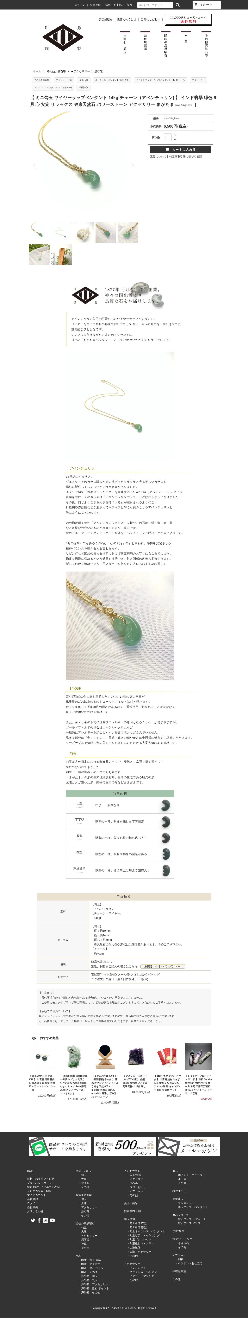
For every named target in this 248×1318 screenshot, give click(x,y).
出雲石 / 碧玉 (83, 1170)
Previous (35, 166)
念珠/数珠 (178, 1231)
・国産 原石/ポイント (92, 1268)
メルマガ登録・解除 (39, 1191)
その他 (176, 1279)
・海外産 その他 (89, 1292)
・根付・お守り (136, 1187)
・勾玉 (82, 1175)
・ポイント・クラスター (190, 1175)
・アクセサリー (87, 1183)
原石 (175, 1170)
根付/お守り (179, 1191)
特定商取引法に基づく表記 (185, 156)
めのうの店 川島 (35, 5)
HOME (31, 1170)
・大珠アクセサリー (139, 1251)
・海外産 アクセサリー (93, 1284)
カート (203, 4)
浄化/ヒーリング (182, 1239)
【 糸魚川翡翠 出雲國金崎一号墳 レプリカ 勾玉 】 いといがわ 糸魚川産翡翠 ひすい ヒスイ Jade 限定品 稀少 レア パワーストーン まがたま (73, 1085)
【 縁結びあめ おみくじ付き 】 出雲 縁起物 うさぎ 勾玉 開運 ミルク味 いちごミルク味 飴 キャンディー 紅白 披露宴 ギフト (167, 1083)
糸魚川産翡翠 (84, 1195)
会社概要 (32, 1207)
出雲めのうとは (126, 19)
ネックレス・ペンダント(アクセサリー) (53, 87)
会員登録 (95, 4)
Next (132, 166)
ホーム (37, 71)
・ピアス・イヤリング (140, 1276)
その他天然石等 (56, 71)
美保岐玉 (177, 1199)
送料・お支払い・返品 (119, 4)
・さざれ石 (182, 1243)
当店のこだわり (150, 19)
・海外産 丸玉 (87, 1280)
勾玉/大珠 (83, 80)
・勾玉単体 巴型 (137, 1223)
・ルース (180, 1179)
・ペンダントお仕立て (188, 1263)
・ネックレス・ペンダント (143, 1271)
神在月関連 (179, 1271)
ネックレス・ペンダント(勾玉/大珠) (112, 80)
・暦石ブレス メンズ (188, 1223)
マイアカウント (36, 1195)
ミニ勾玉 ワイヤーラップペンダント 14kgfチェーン (160, 80)
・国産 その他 (87, 1272)
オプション (179, 1255)
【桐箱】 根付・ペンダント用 (162, 966)
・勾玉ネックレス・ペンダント (146, 1231)
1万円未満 (83, 87)
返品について (158, 156)
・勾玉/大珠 (134, 1175)
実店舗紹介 (105, 19)
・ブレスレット (136, 1267)
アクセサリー (198, 80)
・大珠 (82, 1179)
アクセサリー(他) (64, 80)
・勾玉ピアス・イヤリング (143, 1235)
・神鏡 (82, 1243)
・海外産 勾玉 (87, 1276)
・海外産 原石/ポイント (93, 1288)
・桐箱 (179, 1259)
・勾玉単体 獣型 (137, 1227)
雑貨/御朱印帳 (132, 1211)
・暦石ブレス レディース (190, 1219)
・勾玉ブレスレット (139, 1239)
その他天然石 (132, 1170)
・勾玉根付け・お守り (140, 1243)
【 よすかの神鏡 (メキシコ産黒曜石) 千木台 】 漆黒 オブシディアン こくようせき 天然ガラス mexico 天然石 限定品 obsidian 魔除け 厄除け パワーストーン (104, 1086)
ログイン (79, 4)
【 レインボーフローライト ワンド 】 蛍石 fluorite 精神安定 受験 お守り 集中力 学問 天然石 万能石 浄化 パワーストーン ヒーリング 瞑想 (198, 1085)
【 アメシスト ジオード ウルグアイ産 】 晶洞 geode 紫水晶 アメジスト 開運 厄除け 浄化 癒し (136, 1081)
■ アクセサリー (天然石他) (87, 71)
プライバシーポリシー (40, 1182)
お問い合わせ (35, 1211)
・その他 (83, 1187)
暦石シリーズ (180, 1215)
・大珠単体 (133, 1247)
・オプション (135, 1191)
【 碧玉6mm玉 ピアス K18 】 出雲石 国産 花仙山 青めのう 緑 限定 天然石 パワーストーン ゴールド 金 (42, 1083)
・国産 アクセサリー (92, 1264)
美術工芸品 (131, 1203)
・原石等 (83, 1211)
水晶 (78, 1255)
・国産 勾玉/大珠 (89, 1259)
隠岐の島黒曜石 (85, 1223)
